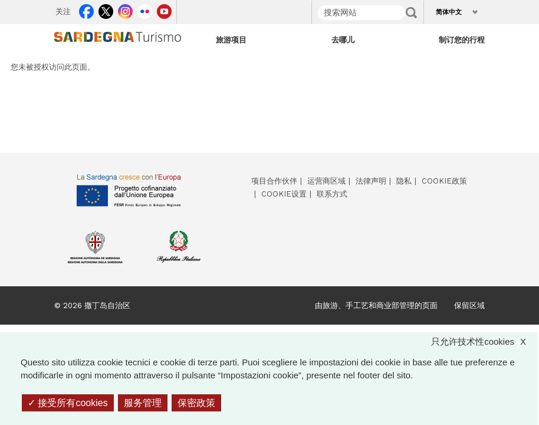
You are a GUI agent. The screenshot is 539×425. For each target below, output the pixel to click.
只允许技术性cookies (484, 342)
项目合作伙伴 (274, 180)
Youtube (164, 9)
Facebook (86, 9)
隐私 (404, 180)
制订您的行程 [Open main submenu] (462, 39)
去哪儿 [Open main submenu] (342, 39)
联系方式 (332, 193)
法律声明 (371, 180)
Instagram (125, 9)
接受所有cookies (68, 403)
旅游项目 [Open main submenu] (231, 39)
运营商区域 (326, 180)
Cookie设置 (284, 193)
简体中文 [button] (449, 12)
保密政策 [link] (196, 403)
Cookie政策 (444, 180)
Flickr (144, 9)
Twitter (105, 9)
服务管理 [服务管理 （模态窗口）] (143, 403)
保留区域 (469, 305)
